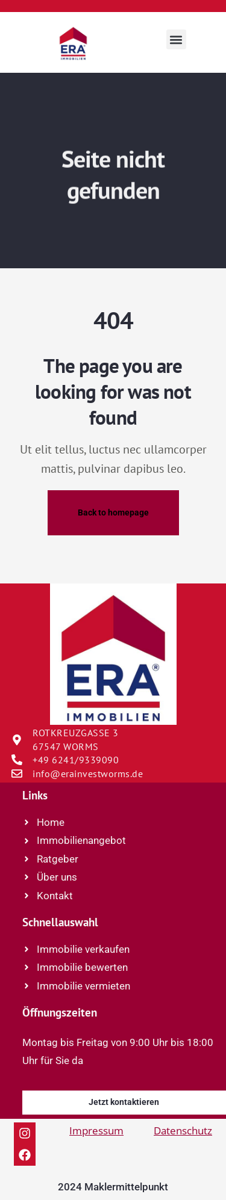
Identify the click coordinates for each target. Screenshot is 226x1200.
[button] (176, 39)
